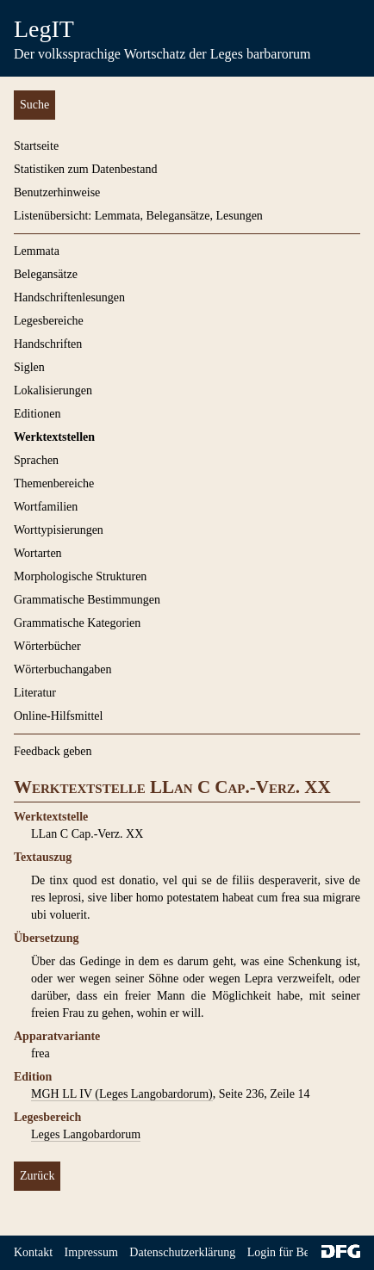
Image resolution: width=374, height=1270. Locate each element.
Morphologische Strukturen (80, 576)
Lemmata (36, 251)
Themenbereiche (54, 483)
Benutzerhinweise (57, 192)
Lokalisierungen (53, 390)
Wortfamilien (46, 506)
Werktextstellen (54, 437)
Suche (34, 104)
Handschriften (48, 344)
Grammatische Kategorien (77, 622)
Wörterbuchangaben (63, 669)
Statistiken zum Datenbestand (85, 169)
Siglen (29, 367)
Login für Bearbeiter (296, 1252)
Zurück (37, 1175)
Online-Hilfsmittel (58, 715)
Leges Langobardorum (85, 1134)
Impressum (91, 1252)
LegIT (44, 28)
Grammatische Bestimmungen (87, 599)
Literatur (35, 692)
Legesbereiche (49, 320)
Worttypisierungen (58, 529)
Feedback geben (53, 751)
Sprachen (36, 460)
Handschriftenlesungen (69, 297)
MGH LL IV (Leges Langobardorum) (122, 1093)
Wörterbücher (47, 646)
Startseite (36, 145)
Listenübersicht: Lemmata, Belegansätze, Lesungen (138, 215)
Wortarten (38, 553)
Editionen (37, 413)
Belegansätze (46, 274)
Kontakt (33, 1252)
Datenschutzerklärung (182, 1252)
